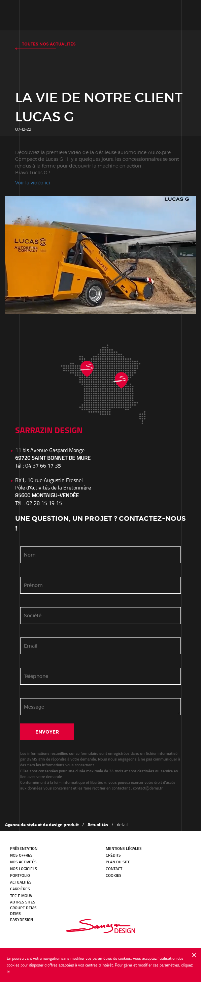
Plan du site (118, 862)
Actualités (98, 824)
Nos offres (21, 855)
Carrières (20, 889)
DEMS (15, 913)
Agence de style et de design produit (42, 824)
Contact (114, 868)
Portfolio (20, 875)
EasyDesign (21, 919)
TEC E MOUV (21, 895)
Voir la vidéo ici (32, 182)
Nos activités (23, 862)
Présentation (23, 848)
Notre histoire (40, 15)
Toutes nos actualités (49, 44)
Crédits (113, 855)
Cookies (114, 875)
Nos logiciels (23, 868)
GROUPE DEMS (23, 908)
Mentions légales (124, 848)
